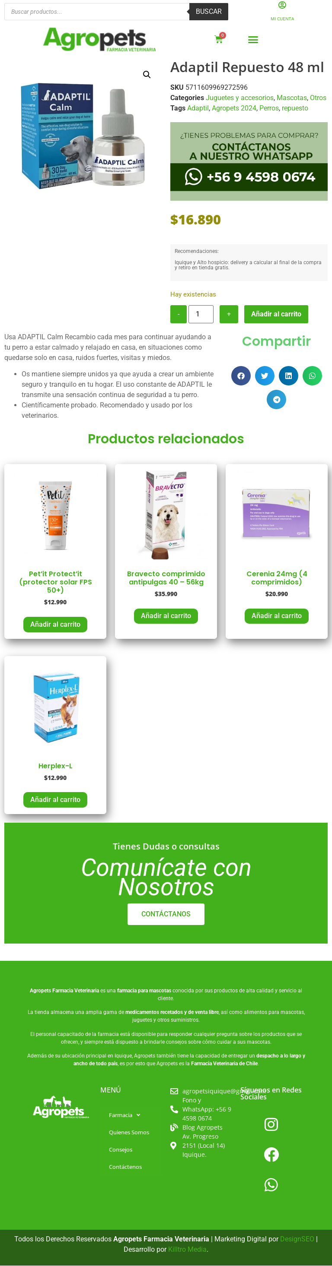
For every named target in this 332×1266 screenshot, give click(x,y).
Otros (318, 98)
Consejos (120, 1150)
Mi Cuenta (282, 19)
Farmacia (124, 1115)
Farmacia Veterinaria (75, 991)
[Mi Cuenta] (282, 5)
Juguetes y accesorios (240, 98)
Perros (269, 108)
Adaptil (198, 108)
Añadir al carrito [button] (55, 625)
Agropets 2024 (234, 108)
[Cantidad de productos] (201, 315)
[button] (253, 40)
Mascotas (292, 98)
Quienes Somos (129, 1133)
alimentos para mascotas (274, 1013)
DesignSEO (297, 1240)
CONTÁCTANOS (166, 914)
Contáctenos (125, 1167)
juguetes (142, 1020)
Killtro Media (187, 1250)
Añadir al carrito (276, 314)
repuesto (295, 108)
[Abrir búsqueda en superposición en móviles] (116, 12)
